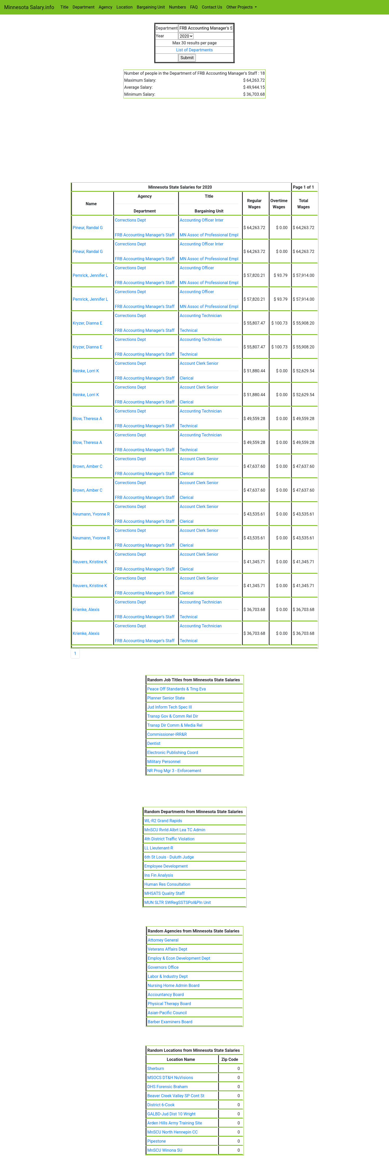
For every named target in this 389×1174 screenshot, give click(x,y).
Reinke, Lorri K (86, 370)
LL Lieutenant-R (158, 848)
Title (65, 7)
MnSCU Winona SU (164, 1150)
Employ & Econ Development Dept (179, 958)
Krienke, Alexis (86, 609)
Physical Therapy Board (169, 1003)
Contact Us (212, 7)
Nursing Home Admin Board (173, 985)
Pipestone (156, 1141)
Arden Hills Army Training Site (174, 1123)
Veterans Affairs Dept (167, 949)
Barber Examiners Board (170, 1021)
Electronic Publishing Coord (172, 752)
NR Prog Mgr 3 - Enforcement (174, 770)
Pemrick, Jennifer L (90, 275)
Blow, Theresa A (87, 418)
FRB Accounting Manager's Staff (145, 234)
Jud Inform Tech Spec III (169, 707)
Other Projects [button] (240, 7)
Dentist (153, 743)
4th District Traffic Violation (169, 838)
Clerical (186, 378)
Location (125, 7)
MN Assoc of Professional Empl (209, 234)
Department (84, 7)
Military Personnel (163, 761)
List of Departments (194, 49)
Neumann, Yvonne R (91, 514)
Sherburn (155, 1068)
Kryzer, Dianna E (87, 323)
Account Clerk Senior (199, 363)
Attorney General (163, 940)
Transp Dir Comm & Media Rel (174, 725)
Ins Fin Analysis (158, 875)
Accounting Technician (201, 315)
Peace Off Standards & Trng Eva (176, 688)
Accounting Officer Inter (201, 220)
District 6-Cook (161, 1104)
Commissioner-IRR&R (167, 734)
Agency (105, 7)
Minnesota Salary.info (29, 7)
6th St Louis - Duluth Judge (169, 857)
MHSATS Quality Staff (164, 893)
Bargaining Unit (151, 7)
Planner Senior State (166, 698)
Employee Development (166, 866)
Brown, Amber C (87, 466)
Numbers (177, 7)
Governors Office (163, 967)
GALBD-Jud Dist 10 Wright (171, 1113)
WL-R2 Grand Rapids (163, 820)
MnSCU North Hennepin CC (172, 1132)
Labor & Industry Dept (168, 976)
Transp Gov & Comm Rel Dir (172, 716)
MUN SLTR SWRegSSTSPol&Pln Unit (177, 902)
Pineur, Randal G (88, 227)
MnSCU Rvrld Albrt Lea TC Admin (174, 829)
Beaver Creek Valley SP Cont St (175, 1095)
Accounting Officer (197, 267)
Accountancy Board (166, 994)
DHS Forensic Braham (167, 1086)
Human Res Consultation (167, 884)
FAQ (194, 7)
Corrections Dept (130, 220)
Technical (188, 330)
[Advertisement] (194, 143)
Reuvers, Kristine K (90, 561)
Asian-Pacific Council (167, 1012)
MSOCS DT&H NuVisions (170, 1077)
